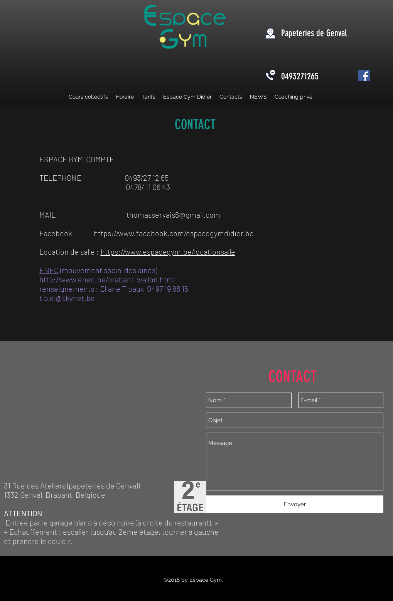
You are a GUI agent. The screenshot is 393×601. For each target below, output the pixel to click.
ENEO (49, 270)
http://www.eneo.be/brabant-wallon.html (107, 279)
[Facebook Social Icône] (364, 75)
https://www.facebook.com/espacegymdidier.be (174, 233)
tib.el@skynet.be (67, 297)
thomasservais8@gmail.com (173, 214)
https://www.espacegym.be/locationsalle (168, 251)
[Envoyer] (294, 504)
